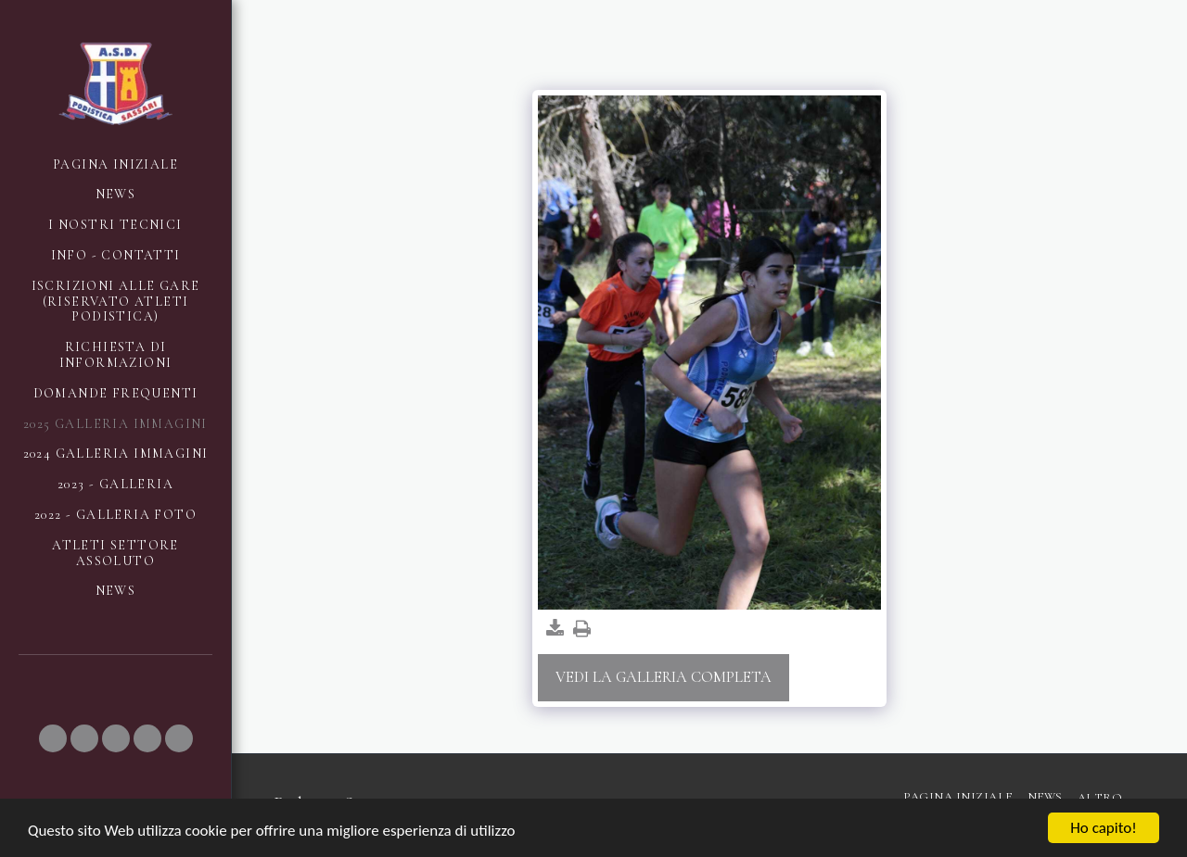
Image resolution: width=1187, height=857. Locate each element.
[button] (53, 738)
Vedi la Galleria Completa (663, 677)
